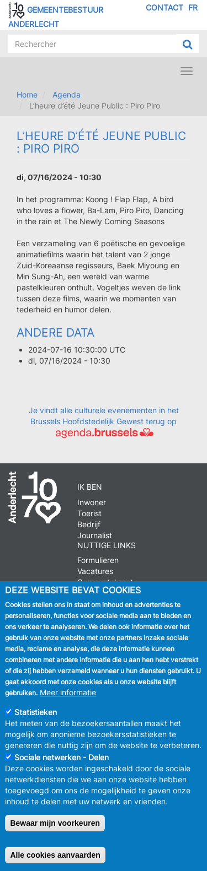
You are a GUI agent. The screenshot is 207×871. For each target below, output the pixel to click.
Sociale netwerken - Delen (61, 766)
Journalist (94, 535)
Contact (164, 7)
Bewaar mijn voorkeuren (55, 831)
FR (193, 7)
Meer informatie (68, 701)
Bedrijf (88, 524)
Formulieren (98, 560)
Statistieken (35, 721)
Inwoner (91, 502)
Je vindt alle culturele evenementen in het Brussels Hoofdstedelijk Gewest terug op (104, 421)
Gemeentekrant (105, 582)
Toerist (89, 513)
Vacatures (95, 571)
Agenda (66, 94)
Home (27, 94)
